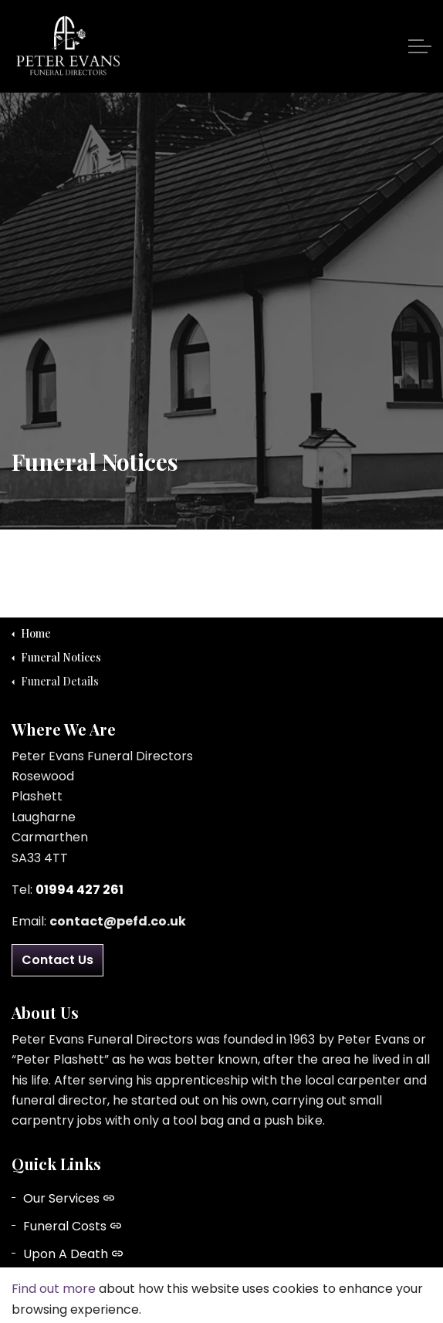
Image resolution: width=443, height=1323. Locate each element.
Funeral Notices (77, 1310)
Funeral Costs (72, 1226)
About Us (58, 1282)
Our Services (68, 1198)
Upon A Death (73, 1254)
